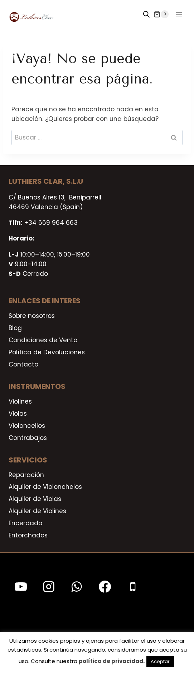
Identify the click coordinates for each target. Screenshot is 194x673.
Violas (18, 413)
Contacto (23, 364)
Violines (20, 401)
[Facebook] (105, 587)
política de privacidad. (112, 661)
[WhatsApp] (76, 587)
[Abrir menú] (178, 14)
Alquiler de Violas (35, 499)
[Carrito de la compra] (161, 14)
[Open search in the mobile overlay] (146, 14)
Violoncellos (27, 425)
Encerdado (25, 523)
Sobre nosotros (32, 316)
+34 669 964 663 (51, 222)
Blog (15, 328)
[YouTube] (21, 587)
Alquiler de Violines (37, 511)
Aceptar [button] (160, 661)
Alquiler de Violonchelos (45, 486)
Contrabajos (28, 438)
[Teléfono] (133, 587)
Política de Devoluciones (47, 352)
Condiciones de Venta (43, 340)
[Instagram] (49, 587)
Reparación (26, 475)
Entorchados (28, 535)
